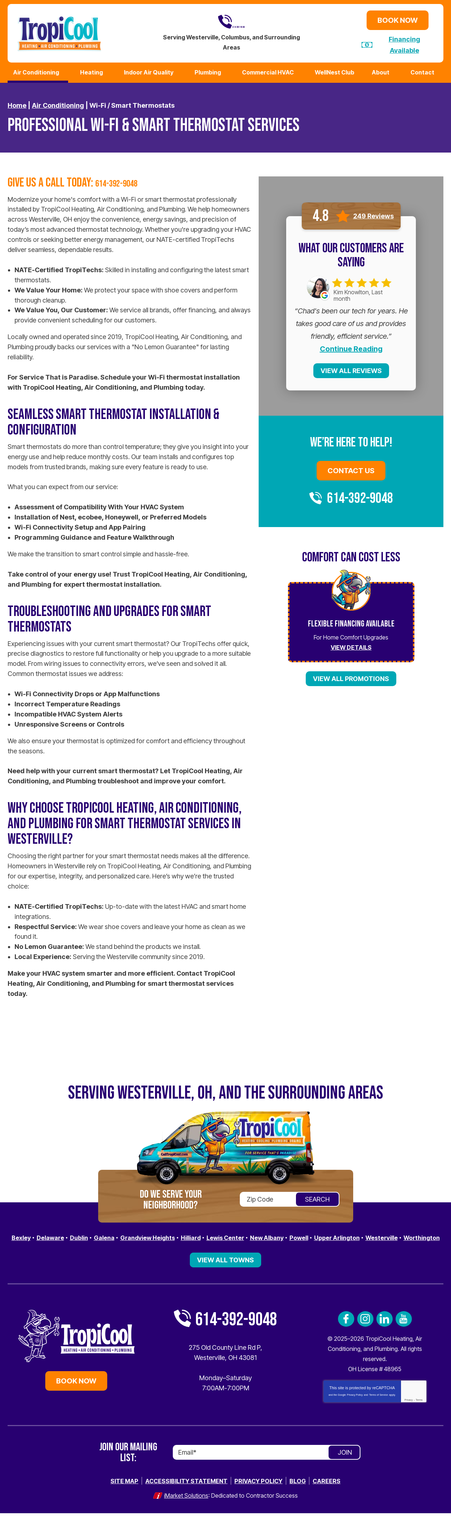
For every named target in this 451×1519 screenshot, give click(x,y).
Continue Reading (351, 346)
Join (345, 1459)
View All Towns (225, 1267)
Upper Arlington (371, 1234)
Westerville (420, 1234)
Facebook (346, 1326)
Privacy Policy (355, 1401)
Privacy (408, 1406)
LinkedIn (384, 1326)
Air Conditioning (58, 103)
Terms (419, 1406)
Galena (114, 1234)
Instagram (365, 1326)
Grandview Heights (162, 1234)
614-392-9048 (231, 21)
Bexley (23, 1234)
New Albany (294, 1234)
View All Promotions (351, 676)
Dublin (86, 1234)
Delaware (55, 1234)
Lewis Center (248, 1234)
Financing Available (404, 43)
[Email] (266, 1459)
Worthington (225, 1245)
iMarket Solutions (186, 1502)
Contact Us (351, 468)
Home (17, 103)
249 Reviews (373, 213)
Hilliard (210, 1234)
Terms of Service (378, 1401)
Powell (329, 1234)
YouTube (404, 1326)
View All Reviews (351, 368)
